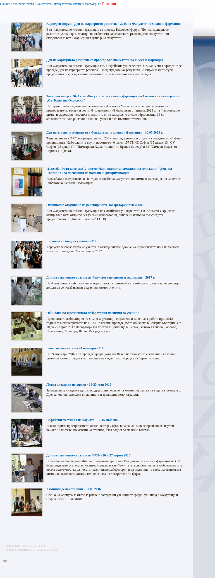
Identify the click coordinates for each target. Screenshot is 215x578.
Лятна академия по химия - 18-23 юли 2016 (78, 384)
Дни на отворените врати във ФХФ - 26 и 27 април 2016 (88, 455)
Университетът (23, 4)
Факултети (44, 4)
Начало (5, 4)
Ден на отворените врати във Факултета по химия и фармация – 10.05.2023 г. (104, 132)
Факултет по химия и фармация (76, 4)
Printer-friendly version (6, 561)
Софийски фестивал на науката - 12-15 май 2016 (82, 420)
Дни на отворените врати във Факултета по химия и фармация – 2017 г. (100, 277)
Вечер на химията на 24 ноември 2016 (75, 348)
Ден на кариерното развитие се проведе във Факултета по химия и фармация (104, 60)
